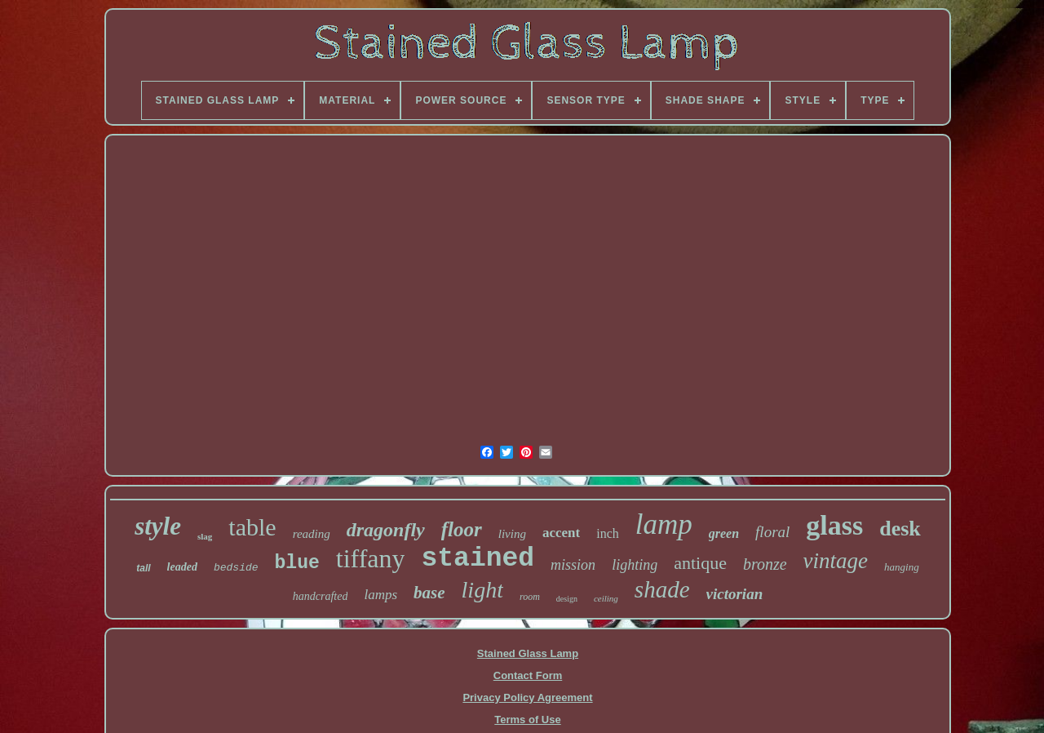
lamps (380, 594)
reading (311, 533)
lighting (634, 565)
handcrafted (320, 596)
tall (143, 568)
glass (834, 525)
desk (900, 528)
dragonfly (386, 529)
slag (204, 536)
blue (297, 563)
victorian (734, 593)
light (482, 589)
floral (772, 531)
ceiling (606, 598)
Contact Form (528, 675)
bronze (765, 564)
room (530, 596)
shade (662, 589)
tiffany (370, 558)
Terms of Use (527, 719)
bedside (236, 568)
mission (573, 565)
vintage (835, 561)
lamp (663, 524)
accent (561, 532)
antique (700, 563)
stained (477, 559)
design (566, 598)
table (252, 526)
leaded (182, 567)
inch (607, 533)
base (429, 592)
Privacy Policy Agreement (527, 697)
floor (461, 529)
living (512, 533)
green (724, 533)
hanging (901, 567)
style (158, 526)
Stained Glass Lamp (527, 653)
